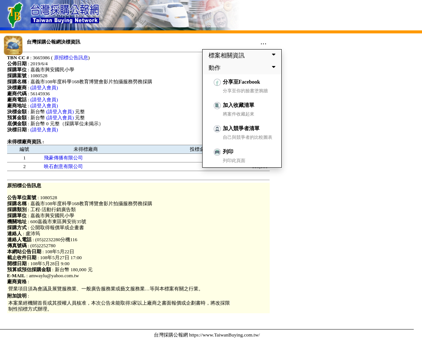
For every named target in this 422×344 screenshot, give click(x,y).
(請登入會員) (44, 87)
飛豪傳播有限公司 (63, 158)
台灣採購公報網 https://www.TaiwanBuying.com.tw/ (207, 335)
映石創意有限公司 (63, 166)
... (263, 42)
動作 (243, 67)
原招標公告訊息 (71, 57)
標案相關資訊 (243, 55)
